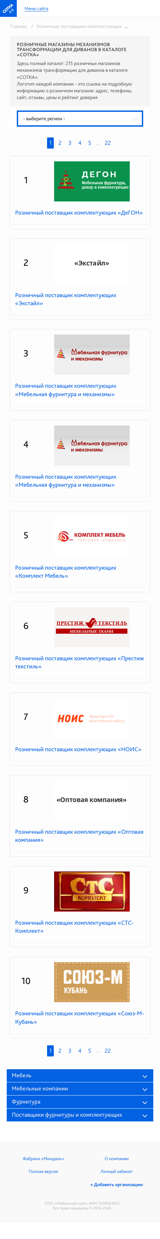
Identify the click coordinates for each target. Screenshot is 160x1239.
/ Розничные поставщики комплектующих (75, 26)
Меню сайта (36, 8)
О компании (116, 1159)
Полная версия (43, 1171)
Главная (18, 26)
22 (108, 143)
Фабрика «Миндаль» (43, 1159)
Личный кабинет (117, 1171)
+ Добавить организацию (116, 1184)
